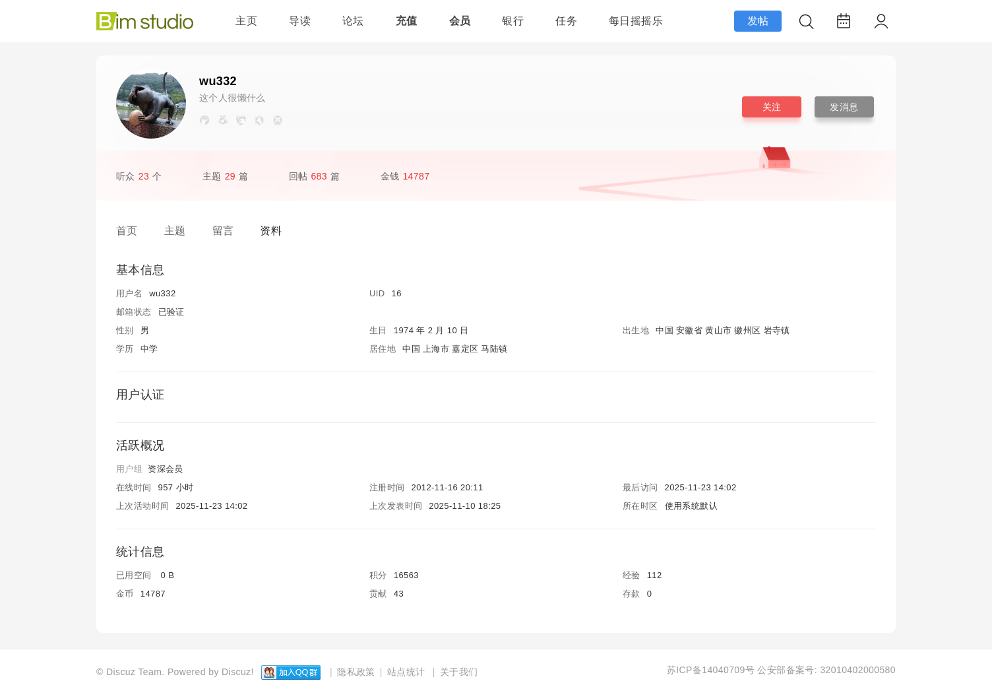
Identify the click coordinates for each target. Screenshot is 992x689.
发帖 (758, 20)
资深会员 (165, 469)
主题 (175, 230)
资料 (271, 230)
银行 (513, 20)
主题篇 (225, 176)
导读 (300, 20)
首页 (127, 230)
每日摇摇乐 (636, 20)
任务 (566, 20)
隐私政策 (356, 672)
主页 (246, 20)
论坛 (353, 20)
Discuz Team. (135, 672)
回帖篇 (314, 176)
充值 (407, 20)
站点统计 (406, 672)
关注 (772, 107)
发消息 (844, 107)
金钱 (407, 176)
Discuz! (238, 672)
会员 (460, 20)
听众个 (139, 176)
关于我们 (459, 672)
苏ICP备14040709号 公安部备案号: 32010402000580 (781, 670)
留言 (223, 230)
